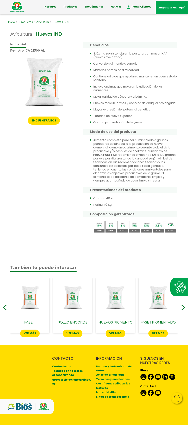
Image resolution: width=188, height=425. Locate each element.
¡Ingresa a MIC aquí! (171, 7)
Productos (70, 7)
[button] (5, 307)
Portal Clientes (141, 7)
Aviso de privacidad (110, 374)
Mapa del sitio (106, 392)
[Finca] (17, 6)
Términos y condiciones (113, 379)
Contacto (176, 398)
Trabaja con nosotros (67, 371)
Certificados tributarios (113, 383)
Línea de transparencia (112, 396)
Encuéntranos (94, 7)
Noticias (116, 7)
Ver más (30, 333)
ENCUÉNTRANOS (43, 120)
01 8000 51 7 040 (63, 375)
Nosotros (50, 7)
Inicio (11, 21)
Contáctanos (61, 366)
